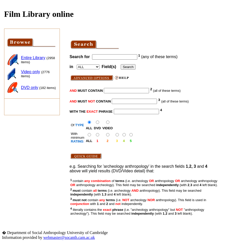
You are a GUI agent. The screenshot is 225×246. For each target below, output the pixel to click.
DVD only (29, 87)
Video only (30, 72)
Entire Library (33, 58)
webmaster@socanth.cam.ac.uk (69, 237)
